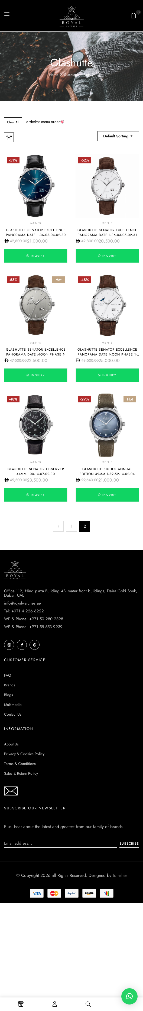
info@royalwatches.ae (22, 603)
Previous (58, 526)
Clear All (13, 122)
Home (53, 74)
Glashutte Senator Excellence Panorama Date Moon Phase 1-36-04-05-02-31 (107, 354)
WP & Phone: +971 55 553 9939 (33, 627)
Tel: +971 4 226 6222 (24, 611)
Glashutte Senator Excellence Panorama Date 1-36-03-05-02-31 (107, 232)
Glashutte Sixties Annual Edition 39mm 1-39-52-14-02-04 (107, 471)
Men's (35, 223)
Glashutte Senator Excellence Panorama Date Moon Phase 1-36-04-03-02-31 (36, 354)
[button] (133, 15)
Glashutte (71, 74)
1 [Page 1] (72, 526)
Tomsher (120, 875)
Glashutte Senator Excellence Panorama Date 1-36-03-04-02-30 (36, 232)
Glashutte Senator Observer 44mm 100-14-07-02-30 (36, 471)
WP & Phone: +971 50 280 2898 (33, 619)
